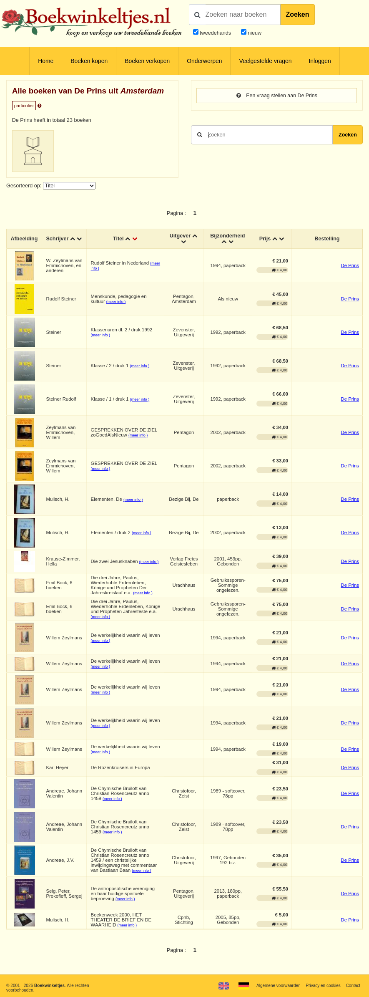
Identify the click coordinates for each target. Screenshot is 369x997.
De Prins (350, 265)
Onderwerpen (204, 61)
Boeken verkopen (147, 61)
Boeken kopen (89, 61)
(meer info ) (116, 302)
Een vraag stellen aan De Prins (277, 95)
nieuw (254, 33)
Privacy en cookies (322, 985)
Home (45, 61)
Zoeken (297, 14)
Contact (353, 985)
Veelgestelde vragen (265, 61)
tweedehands (215, 33)
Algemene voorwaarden (278, 985)
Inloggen (320, 61)
